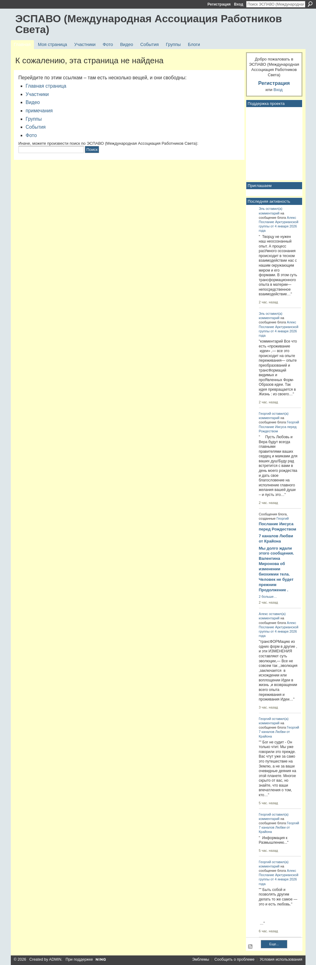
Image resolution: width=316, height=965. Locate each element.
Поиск (310, 4)
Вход (238, 4)
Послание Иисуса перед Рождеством (277, 526)
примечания (39, 110)
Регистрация (219, 4)
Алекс (291, 217)
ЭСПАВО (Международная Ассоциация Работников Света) (148, 24)
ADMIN (55, 959)
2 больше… (268, 596)
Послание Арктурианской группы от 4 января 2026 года (278, 226)
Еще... (274, 944)
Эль (262, 208)
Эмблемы (200, 959)
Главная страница (46, 86)
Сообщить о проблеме (234, 959)
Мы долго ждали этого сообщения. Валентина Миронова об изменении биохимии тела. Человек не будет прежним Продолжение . (276, 569)
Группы (34, 119)
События (36, 127)
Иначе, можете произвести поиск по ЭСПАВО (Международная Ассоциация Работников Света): (108, 143)
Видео (33, 102)
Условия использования (281, 959)
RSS (250, 947)
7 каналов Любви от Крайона (276, 538)
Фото (31, 135)
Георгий (265, 413)
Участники (37, 94)
